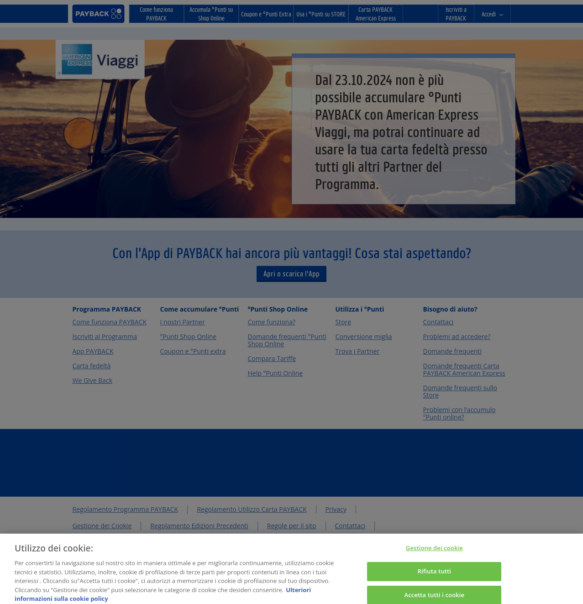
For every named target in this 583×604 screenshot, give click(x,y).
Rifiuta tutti (435, 575)
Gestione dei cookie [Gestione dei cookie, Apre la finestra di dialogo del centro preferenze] (434, 552)
